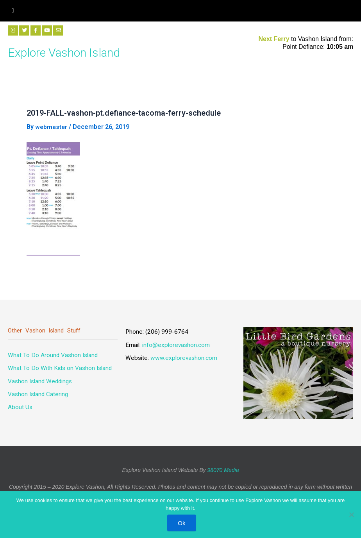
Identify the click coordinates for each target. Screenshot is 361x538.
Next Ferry (274, 39)
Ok (182, 523)
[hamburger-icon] (12, 10)
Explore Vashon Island (73, 51)
